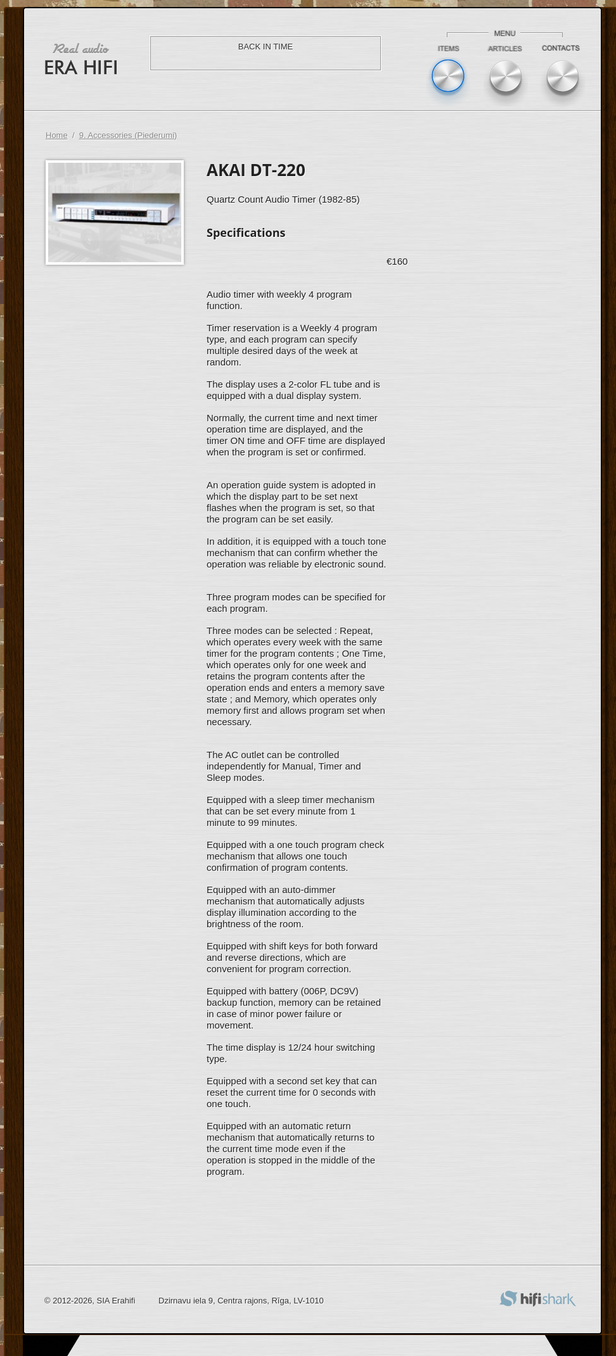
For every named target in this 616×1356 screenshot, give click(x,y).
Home (57, 135)
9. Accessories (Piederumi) (128, 135)
